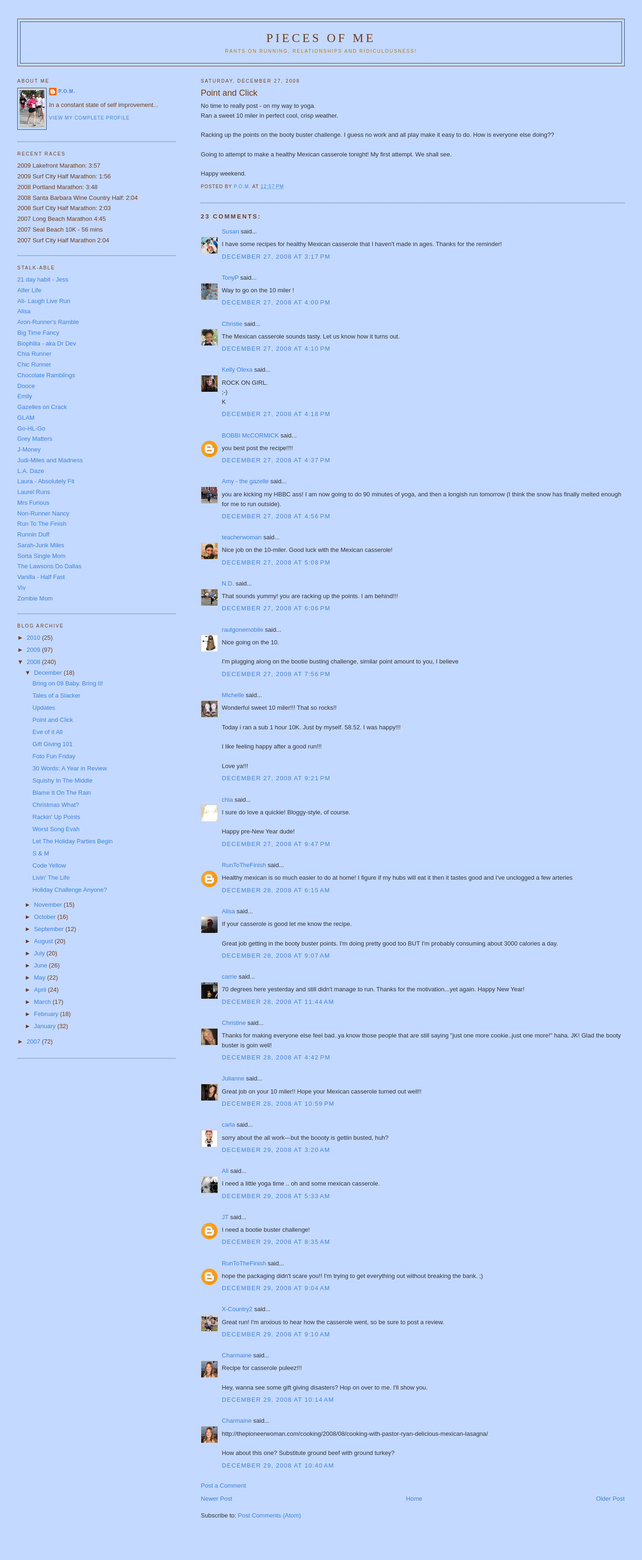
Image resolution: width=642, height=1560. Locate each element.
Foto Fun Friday (54, 756)
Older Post (610, 1498)
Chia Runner (34, 353)
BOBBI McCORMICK (250, 435)
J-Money (29, 449)
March (43, 1001)
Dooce (26, 385)
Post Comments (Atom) (269, 1515)
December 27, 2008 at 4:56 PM (276, 516)
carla (228, 1124)
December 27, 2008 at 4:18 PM (276, 413)
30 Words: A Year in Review (70, 768)
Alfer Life (29, 290)
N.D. (228, 583)
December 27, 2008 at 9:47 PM (276, 843)
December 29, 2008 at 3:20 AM (276, 1149)
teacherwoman (241, 537)
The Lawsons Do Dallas (49, 566)
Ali (225, 1170)
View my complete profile (89, 117)
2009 (34, 649)
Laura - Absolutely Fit (45, 481)
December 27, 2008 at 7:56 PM (276, 674)
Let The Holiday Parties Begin (73, 841)
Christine (234, 1022)
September (49, 928)
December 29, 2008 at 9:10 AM (276, 1334)
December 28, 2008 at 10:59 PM (278, 1103)
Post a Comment (223, 1485)
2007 (34, 1041)
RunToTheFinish (244, 864)
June (41, 965)
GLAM (26, 417)
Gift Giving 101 (53, 744)
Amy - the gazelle (245, 481)
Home (414, 1498)
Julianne (233, 1078)
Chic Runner (34, 364)
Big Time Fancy (38, 332)
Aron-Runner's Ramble (48, 321)
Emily (24, 396)
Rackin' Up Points (56, 816)
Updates (44, 707)
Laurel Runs (33, 491)
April (41, 989)
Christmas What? (56, 804)
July (40, 953)
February (47, 1013)
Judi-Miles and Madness (50, 460)
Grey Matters (34, 438)
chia (227, 799)
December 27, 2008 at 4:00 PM (276, 302)
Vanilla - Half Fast (41, 576)
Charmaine (237, 1355)
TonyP (230, 277)
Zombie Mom (35, 598)
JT (225, 1217)
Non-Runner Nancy (43, 513)
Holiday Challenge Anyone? (70, 889)
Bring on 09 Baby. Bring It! (68, 683)
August (44, 941)
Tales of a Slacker (57, 695)
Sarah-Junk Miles (40, 545)
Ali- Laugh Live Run (43, 300)
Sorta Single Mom (41, 555)
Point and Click (53, 719)
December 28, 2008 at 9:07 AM (276, 955)
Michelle (233, 695)
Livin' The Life (51, 877)
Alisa (228, 911)
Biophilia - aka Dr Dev (46, 343)
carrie (229, 976)
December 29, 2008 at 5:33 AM (276, 1196)
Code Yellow (49, 865)
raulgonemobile (242, 629)
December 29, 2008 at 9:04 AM (276, 1288)
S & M (41, 853)
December (49, 672)
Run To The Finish (41, 523)
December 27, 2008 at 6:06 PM (276, 608)
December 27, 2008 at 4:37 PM (276, 460)
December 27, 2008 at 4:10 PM (276, 348)
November (49, 904)
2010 (34, 637)
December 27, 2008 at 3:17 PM (276, 256)
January (45, 1026)
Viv (21, 587)
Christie (232, 323)
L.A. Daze (30, 470)
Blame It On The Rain (62, 792)
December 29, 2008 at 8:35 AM (276, 1241)
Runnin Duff (33, 534)
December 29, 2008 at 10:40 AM (278, 1465)
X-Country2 (237, 1309)
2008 (34, 661)
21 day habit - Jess (42, 279)
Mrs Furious (33, 502)
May (40, 977)
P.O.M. (66, 91)
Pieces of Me (320, 38)
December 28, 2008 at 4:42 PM (276, 1057)
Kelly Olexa (237, 369)
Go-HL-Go (31, 428)
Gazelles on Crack (42, 406)
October (45, 916)
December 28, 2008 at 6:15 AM (276, 890)
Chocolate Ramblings (46, 375)
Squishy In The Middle (62, 780)
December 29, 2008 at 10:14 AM (278, 1399)
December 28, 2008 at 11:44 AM (278, 1001)
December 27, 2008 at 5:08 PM (276, 562)
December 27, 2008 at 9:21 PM (276, 778)
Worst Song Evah (56, 829)
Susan (230, 231)
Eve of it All (48, 731)
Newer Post (216, 1498)
